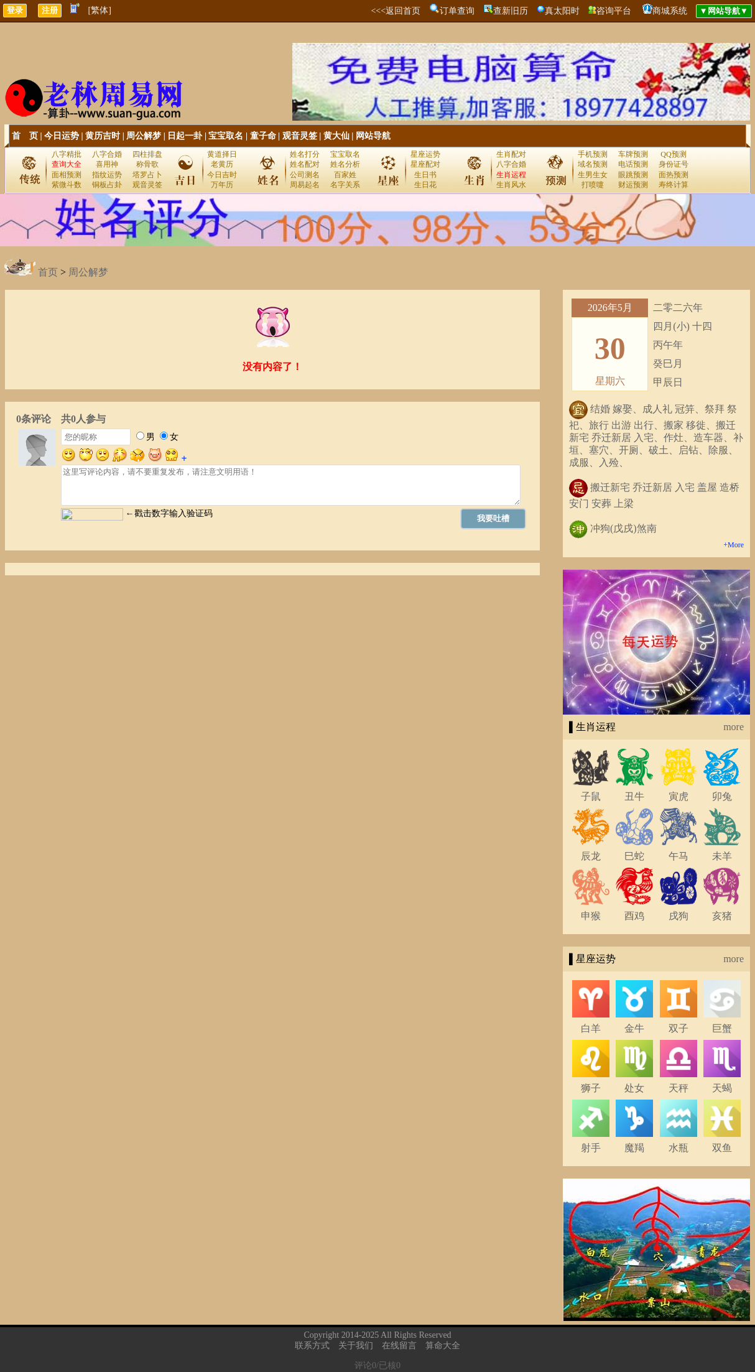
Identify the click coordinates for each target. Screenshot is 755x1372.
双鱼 (722, 1148)
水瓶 (678, 1148)
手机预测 (593, 154)
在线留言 (399, 1345)
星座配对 (425, 164)
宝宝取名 (225, 136)
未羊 (722, 856)
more (733, 726)
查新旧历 (510, 11)
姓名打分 (305, 154)
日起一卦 (184, 136)
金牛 (634, 1028)
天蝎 (722, 1088)
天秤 (678, 1088)
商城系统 (669, 11)
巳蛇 (634, 856)
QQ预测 (673, 154)
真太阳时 (562, 11)
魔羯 (634, 1148)
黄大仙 (336, 136)
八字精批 (66, 154)
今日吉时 (222, 174)
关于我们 (355, 1345)
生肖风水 (511, 184)
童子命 (263, 136)
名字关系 (345, 184)
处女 (634, 1088)
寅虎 (678, 796)
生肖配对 (511, 154)
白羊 (591, 1028)
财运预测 (633, 184)
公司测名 (305, 174)
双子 (678, 1028)
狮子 (591, 1088)
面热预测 (673, 174)
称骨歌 (147, 164)
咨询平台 (613, 11)
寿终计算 (673, 184)
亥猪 (722, 916)
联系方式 (312, 1345)
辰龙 (591, 856)
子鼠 (591, 796)
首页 (48, 272)
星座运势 (425, 154)
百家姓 (345, 174)
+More (733, 544)
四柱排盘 (147, 154)
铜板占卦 (107, 184)
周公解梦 (143, 136)
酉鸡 (634, 916)
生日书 (425, 174)
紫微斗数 (66, 184)
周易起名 (305, 184)
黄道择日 (222, 154)
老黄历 (222, 164)
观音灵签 (299, 136)
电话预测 (633, 164)
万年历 (222, 184)
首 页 (25, 136)
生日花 (425, 184)
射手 (591, 1148)
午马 (678, 856)
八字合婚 (107, 154)
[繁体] (99, 10)
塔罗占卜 (147, 174)
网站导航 (373, 136)
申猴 (591, 916)
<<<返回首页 (395, 11)
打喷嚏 (592, 184)
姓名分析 (345, 164)
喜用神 (107, 164)
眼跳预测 (633, 174)
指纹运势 (107, 174)
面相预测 (66, 174)
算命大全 (442, 1345)
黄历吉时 (102, 136)
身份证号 (673, 164)
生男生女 (593, 174)
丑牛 (634, 796)
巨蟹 (722, 1028)
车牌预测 (633, 154)
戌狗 (678, 916)
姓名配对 (305, 164)
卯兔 (722, 796)
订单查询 (457, 11)
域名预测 (593, 164)
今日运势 (61, 136)
